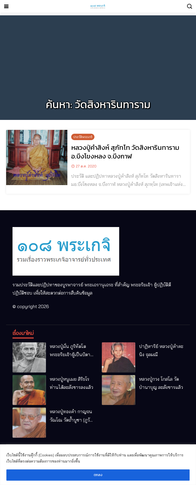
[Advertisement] (98, 51)
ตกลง (98, 475)
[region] (98, 464)
